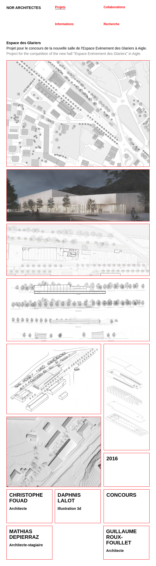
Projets (60, 7)
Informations (64, 24)
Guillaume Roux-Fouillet (121, 537)
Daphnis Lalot (69, 497)
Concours (121, 495)
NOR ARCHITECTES (23, 8)
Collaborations (114, 7)
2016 (112, 458)
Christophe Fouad (26, 497)
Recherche (111, 24)
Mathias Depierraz (24, 534)
